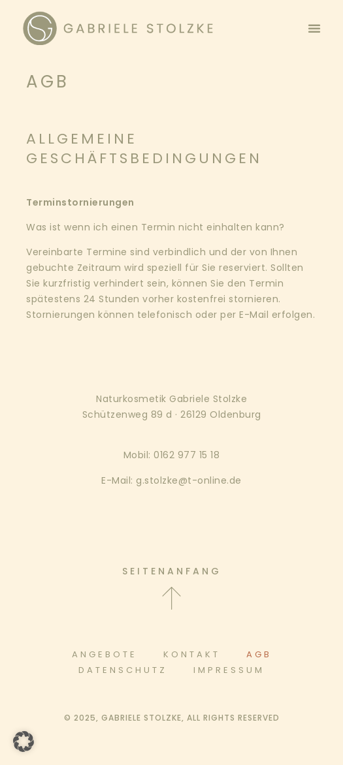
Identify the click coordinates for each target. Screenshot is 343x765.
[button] (314, 28)
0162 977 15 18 (187, 454)
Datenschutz (122, 670)
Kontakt (191, 654)
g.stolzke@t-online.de (189, 480)
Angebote (104, 654)
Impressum (229, 670)
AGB (259, 654)
